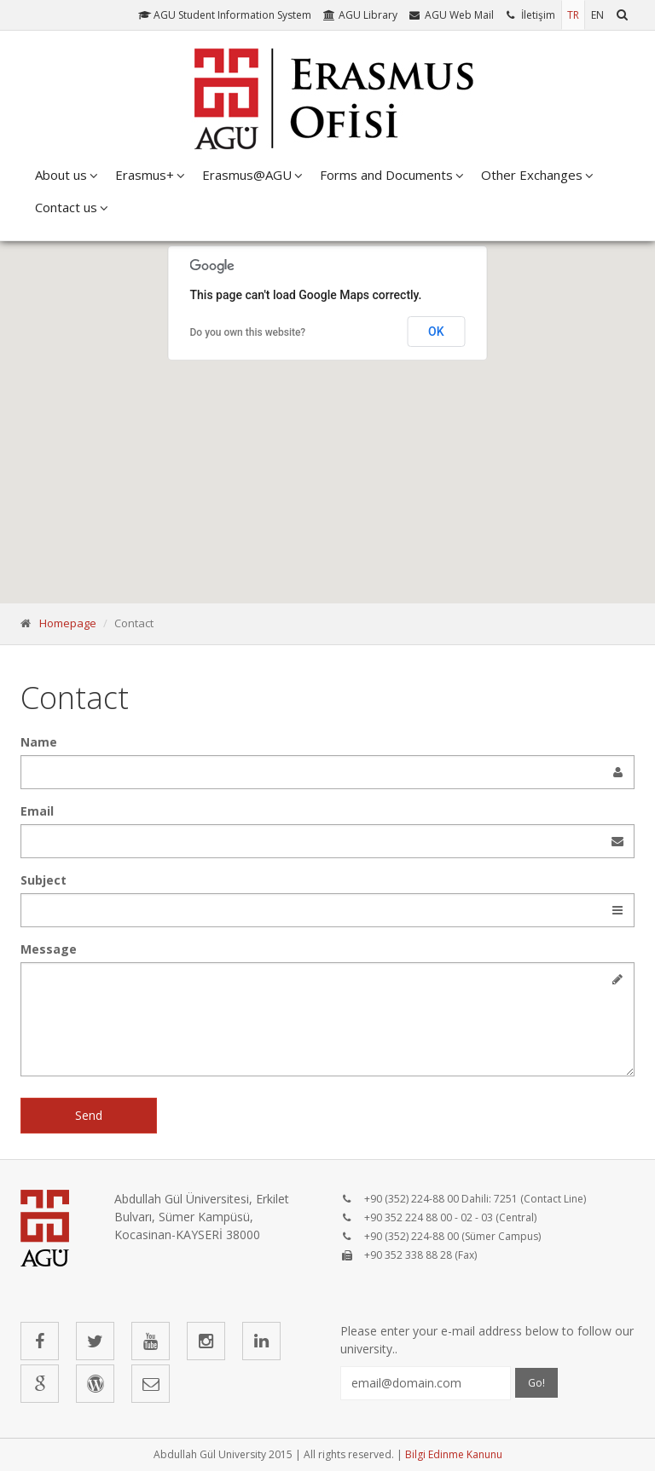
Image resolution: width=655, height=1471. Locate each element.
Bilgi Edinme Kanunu (453, 1454)
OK (436, 331)
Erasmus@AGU (247, 174)
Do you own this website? (248, 332)
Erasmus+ (144, 174)
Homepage (67, 623)
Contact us (66, 207)
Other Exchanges (532, 174)
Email (37, 811)
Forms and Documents (386, 174)
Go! (536, 1383)
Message (48, 949)
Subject (43, 880)
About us (61, 174)
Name (38, 742)
